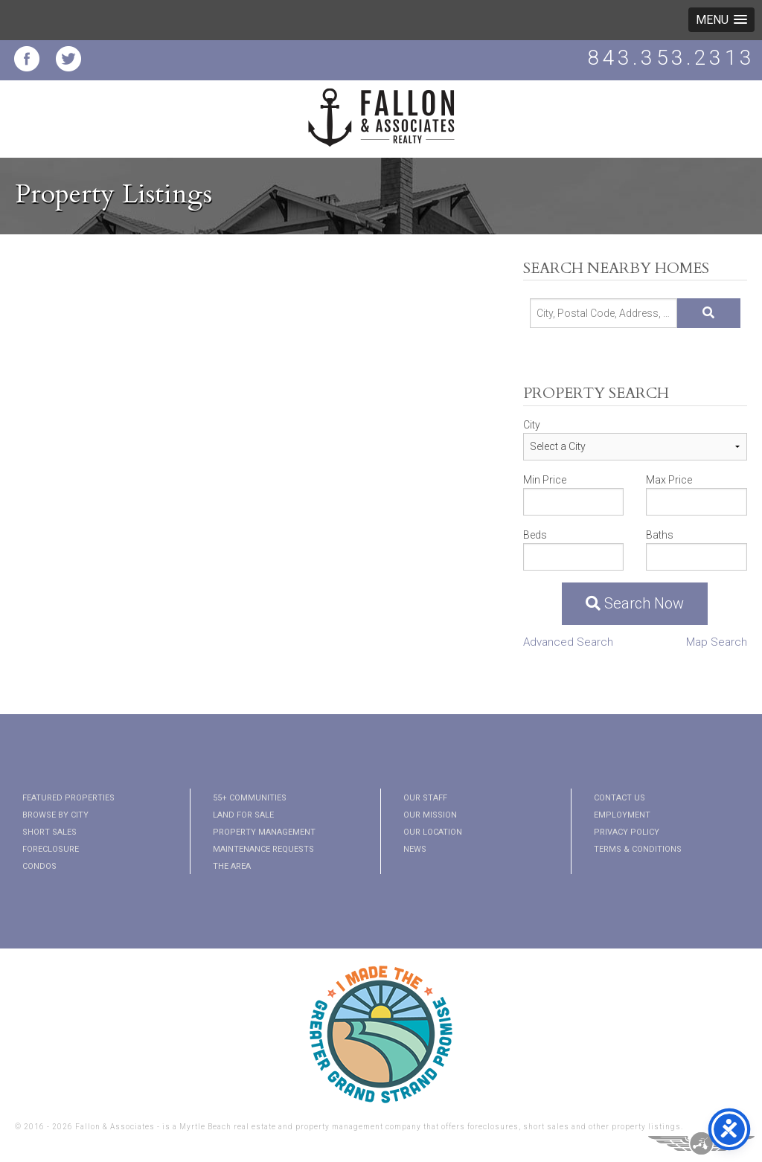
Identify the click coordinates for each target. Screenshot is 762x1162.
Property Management (264, 832)
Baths (659, 535)
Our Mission (430, 815)
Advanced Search (568, 642)
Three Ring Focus (701, 1143)
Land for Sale (243, 815)
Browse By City (55, 815)
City (531, 425)
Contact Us (619, 798)
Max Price (669, 480)
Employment (622, 815)
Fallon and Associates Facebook (26, 58)
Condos (39, 866)
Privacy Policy (626, 832)
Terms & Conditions (638, 849)
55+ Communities (249, 798)
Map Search (716, 642)
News (414, 849)
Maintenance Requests (263, 849)
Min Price (544, 480)
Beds (535, 535)
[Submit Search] (708, 313)
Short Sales (49, 832)
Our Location (432, 832)
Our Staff (425, 798)
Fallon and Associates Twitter (68, 58)
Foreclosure (50, 849)
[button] (721, 19)
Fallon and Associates (381, 126)
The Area (232, 866)
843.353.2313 (671, 57)
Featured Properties (68, 798)
